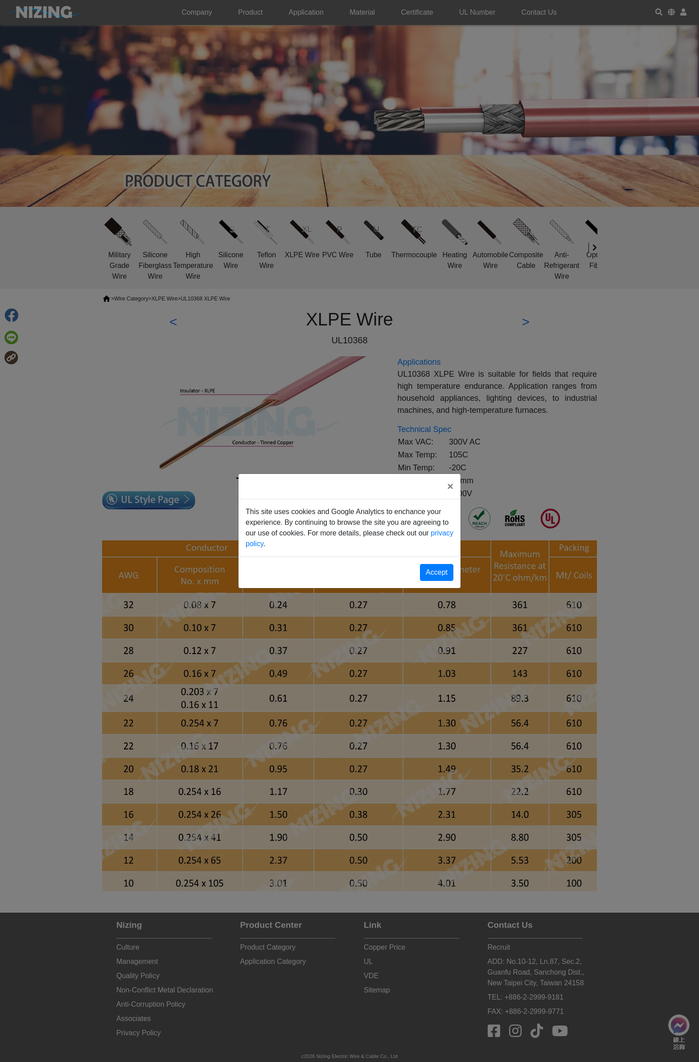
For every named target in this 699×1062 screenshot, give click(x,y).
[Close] (450, 486)
